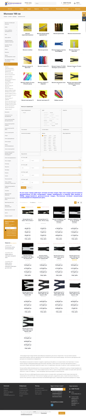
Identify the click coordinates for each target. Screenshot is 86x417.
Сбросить (29, 187)
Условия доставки (23, 390)
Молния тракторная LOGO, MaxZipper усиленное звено (74, 84)
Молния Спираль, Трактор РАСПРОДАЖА (59, 50)
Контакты (6, 388)
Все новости (13, 243)
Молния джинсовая (58, 33)
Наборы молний (58, 100)
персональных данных (11, 235)
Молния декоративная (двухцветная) (43, 34)
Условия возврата (23, 393)
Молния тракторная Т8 (43, 100)
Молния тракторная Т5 (28, 100)
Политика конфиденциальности (9, 394)
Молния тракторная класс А (59, 83)
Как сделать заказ (39, 388)
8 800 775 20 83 (67, 3)
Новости (6, 390)
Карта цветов (38, 393)
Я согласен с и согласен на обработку (11, 233)
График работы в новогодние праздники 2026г (10, 256)
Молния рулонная (43, 50)
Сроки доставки (23, 392)
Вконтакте (52, 405)
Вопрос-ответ (38, 392)
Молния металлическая (74, 33)
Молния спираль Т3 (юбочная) (74, 50)
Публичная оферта (8, 392)
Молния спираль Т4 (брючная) (27, 66)
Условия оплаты (23, 388)
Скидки (21, 395)
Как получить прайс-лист (41, 390)
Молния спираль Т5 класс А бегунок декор (27, 83)
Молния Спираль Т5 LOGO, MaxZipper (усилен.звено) (59, 66)
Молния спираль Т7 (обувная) (43, 83)
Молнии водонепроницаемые (27, 34)
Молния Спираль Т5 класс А (74, 66)
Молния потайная (27, 50)
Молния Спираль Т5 (43, 66)
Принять (62, 413)
